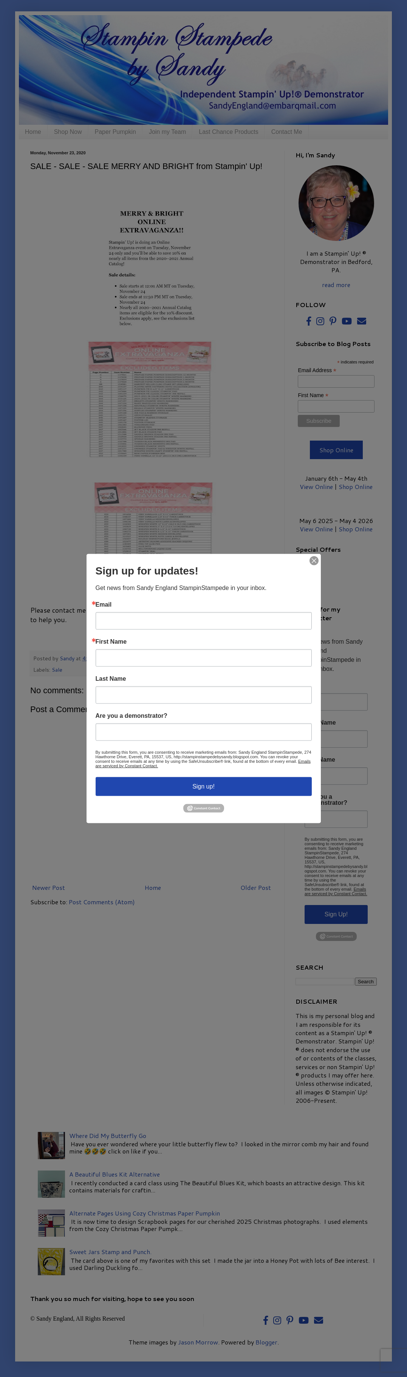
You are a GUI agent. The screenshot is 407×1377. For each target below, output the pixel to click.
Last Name (111, 678)
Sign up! (203, 786)
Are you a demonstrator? (131, 716)
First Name (111, 641)
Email (104, 604)
